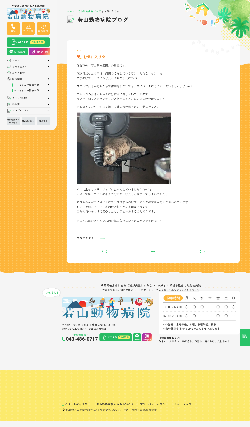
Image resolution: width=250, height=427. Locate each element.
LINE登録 (19, 51)
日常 (102, 52)
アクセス (28, 31)
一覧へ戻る (153, 259)
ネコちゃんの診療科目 (26, 85)
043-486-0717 (82, 348)
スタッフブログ (86, 52)
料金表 (16, 104)
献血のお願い (28, 120)
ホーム (16, 60)
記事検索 (245, 188)
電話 (13, 31)
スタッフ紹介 (19, 98)
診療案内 (17, 79)
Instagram (42, 51)
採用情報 (43, 120)
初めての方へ (19, 67)
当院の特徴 (18, 73)
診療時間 (43, 31)
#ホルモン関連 (108, 242)
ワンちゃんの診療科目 (26, 90)
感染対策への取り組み (13, 121)
